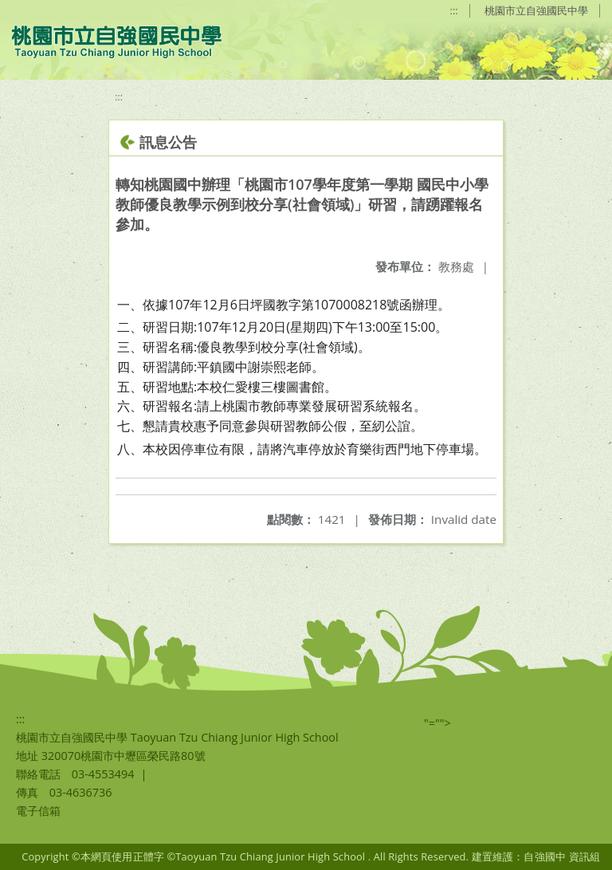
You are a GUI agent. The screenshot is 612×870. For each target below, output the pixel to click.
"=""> (437, 722)
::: (454, 10)
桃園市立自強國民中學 (536, 10)
